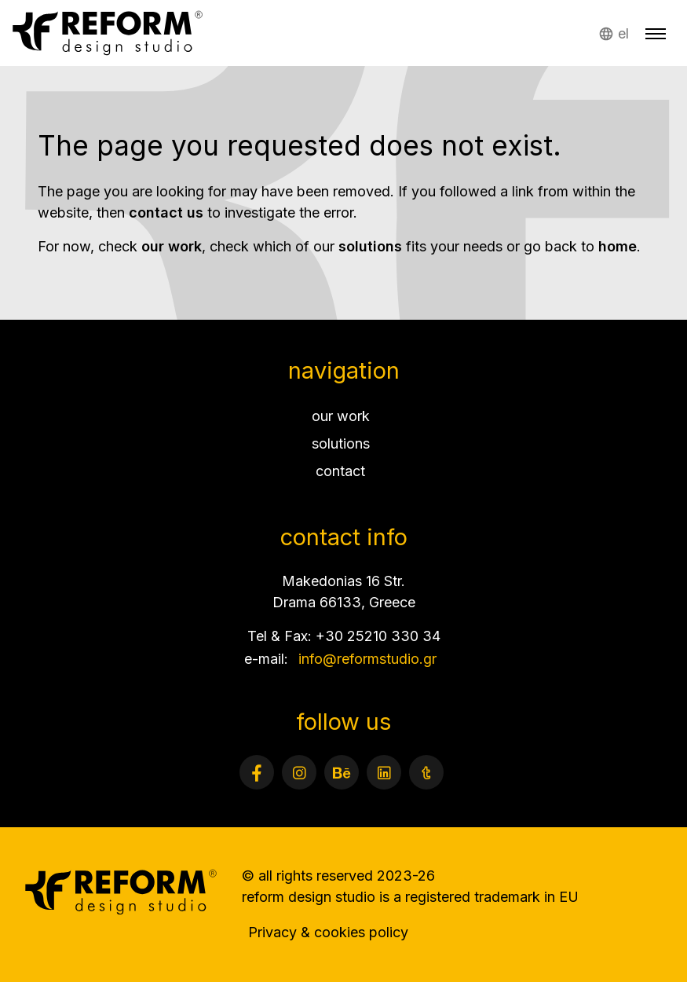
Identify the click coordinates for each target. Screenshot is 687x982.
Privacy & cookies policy (328, 932)
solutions (370, 246)
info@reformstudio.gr (367, 658)
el (623, 33)
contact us (166, 212)
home (617, 246)
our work (171, 246)
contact (340, 471)
